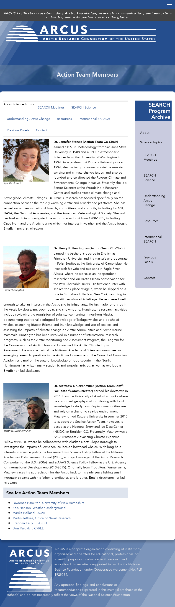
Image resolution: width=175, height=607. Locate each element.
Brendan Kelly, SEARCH (30, 523)
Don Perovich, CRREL (28, 528)
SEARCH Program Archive (159, 110)
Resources (64, 118)
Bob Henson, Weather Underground (39, 507)
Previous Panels (18, 130)
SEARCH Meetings (51, 107)
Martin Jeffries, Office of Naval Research (42, 518)
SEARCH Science (83, 107)
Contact (41, 130)
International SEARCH (94, 118)
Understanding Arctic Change (28, 118)
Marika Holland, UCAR (29, 512)
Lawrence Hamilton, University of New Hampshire (49, 502)
